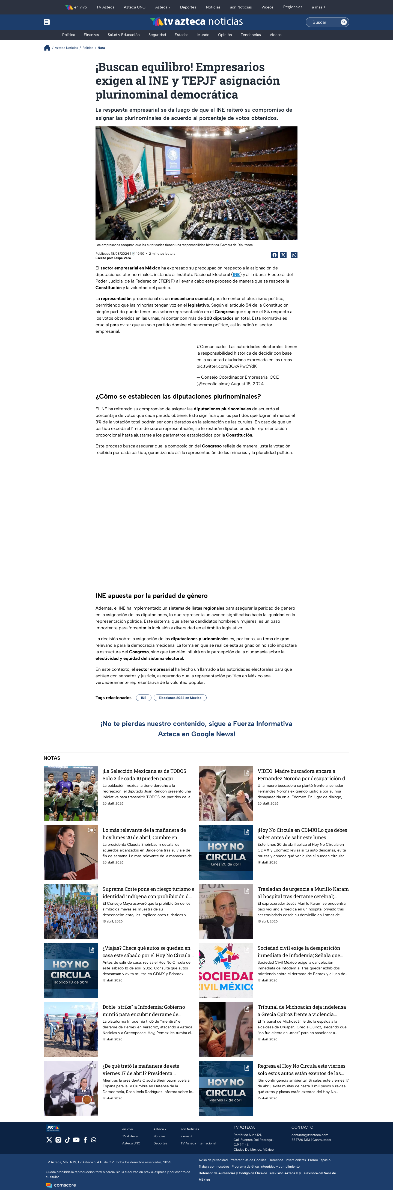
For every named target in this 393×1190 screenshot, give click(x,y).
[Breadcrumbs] (49, 47)
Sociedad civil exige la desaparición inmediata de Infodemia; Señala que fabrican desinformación (299, 951)
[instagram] (58, 1141)
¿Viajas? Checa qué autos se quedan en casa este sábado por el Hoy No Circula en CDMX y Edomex (146, 951)
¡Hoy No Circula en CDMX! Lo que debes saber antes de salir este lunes (302, 834)
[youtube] (76, 1141)
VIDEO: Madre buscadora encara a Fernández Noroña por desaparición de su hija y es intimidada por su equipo (303, 775)
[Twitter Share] (283, 255)
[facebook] (85, 1141)
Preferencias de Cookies (248, 1160)
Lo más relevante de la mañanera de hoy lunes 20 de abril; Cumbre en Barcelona (144, 834)
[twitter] (49, 1141)
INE (143, 698)
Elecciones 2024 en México (180, 698)
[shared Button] (294, 255)
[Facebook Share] (274, 255)
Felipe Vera (122, 258)
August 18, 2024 (247, 383)
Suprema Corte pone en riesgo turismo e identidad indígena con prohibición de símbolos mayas (148, 893)
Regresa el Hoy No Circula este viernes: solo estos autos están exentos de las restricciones (302, 1069)
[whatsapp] (93, 1141)
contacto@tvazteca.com (309, 1135)
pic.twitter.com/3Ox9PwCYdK (226, 366)
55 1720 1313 (300, 1140)
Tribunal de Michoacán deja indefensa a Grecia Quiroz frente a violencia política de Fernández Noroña (302, 1010)
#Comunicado (210, 346)
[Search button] (344, 22)
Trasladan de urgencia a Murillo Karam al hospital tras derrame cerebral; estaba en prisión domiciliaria (303, 893)
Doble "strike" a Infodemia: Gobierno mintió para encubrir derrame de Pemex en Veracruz (144, 1010)
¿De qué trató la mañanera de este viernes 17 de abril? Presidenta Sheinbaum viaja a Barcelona (141, 1069)
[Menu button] (65, 22)
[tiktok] (67, 1141)
